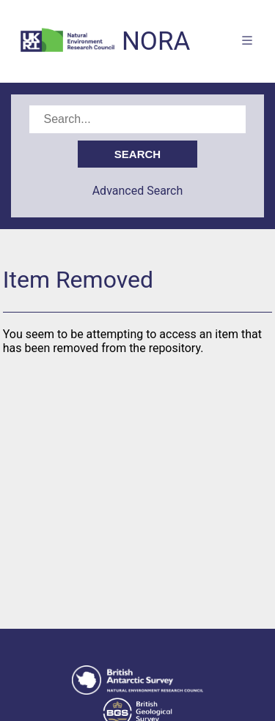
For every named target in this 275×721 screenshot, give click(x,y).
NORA (156, 41)
